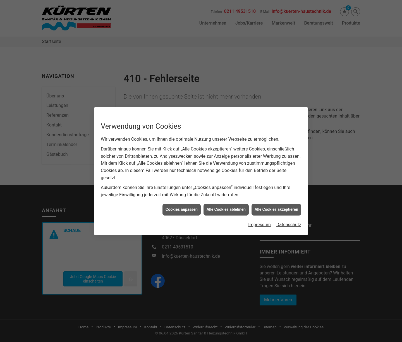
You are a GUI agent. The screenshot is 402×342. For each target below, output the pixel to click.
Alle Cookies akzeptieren (276, 202)
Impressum (259, 217)
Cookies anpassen (182, 202)
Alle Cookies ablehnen (226, 202)
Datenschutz (288, 217)
